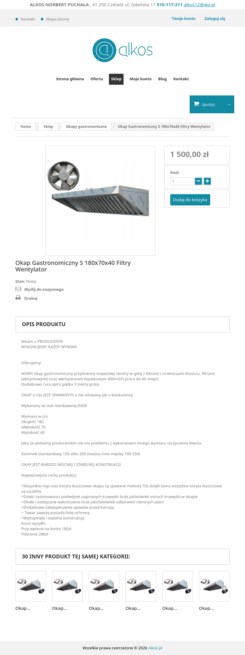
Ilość (174, 172)
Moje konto (140, 78)
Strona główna (70, 78)
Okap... (22, 608)
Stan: (20, 281)
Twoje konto (184, 18)
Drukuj (31, 298)
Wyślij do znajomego (44, 289)
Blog (162, 78)
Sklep (116, 78)
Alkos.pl (155, 648)
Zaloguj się (215, 18)
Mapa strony (57, 19)
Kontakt (28, 19)
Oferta (96, 78)
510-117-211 (170, 4)
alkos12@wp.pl (199, 4)
